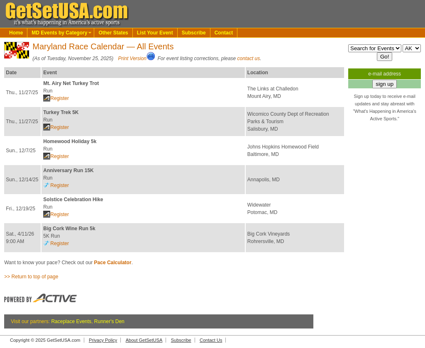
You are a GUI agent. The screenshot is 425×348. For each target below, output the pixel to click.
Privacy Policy (103, 340)
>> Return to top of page (31, 277)
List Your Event (155, 33)
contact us (248, 58)
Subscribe (194, 33)
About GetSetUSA (144, 340)
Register (59, 98)
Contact (224, 33)
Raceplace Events (71, 321)
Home (16, 33)
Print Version (132, 58)
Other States (113, 33)
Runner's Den (109, 321)
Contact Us (211, 340)
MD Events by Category (59, 33)
